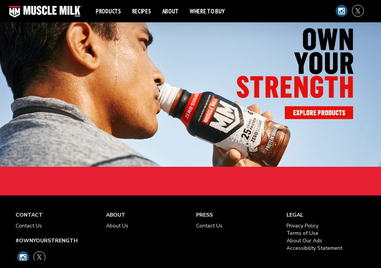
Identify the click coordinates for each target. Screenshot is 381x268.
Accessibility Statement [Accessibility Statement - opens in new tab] (314, 248)
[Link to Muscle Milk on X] (358, 11)
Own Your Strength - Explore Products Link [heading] (190, 97)
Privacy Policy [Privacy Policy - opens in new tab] (302, 225)
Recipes (141, 11)
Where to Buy (207, 11)
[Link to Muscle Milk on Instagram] (342, 11)
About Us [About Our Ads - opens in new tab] (117, 225)
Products (108, 11)
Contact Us (29, 225)
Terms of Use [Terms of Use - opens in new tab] (302, 233)
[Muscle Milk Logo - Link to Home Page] (45, 11)
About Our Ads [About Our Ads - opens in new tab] (304, 240)
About (170, 11)
